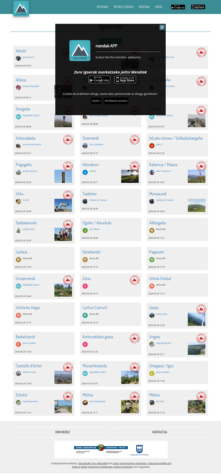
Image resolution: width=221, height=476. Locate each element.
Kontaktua (159, 432)
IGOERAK (144, 7)
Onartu (96, 100)
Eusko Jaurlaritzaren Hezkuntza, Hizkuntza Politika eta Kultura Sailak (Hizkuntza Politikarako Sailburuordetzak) (121, 465)
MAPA (158, 7)
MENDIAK (102, 7)
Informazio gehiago (116, 100)
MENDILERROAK (124, 7)
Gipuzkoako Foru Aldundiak (93, 463)
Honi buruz (62, 432)
